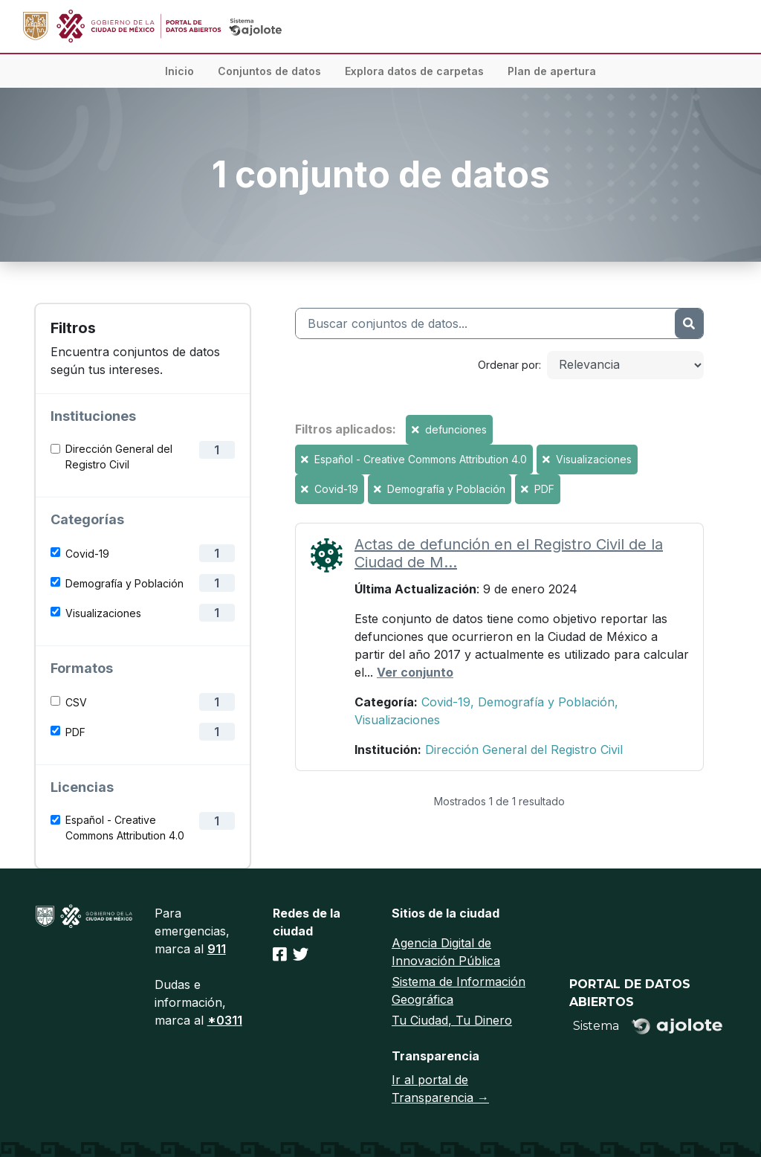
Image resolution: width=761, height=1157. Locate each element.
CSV (76, 702)
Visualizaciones (103, 613)
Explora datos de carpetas (414, 71)
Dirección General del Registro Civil (118, 456)
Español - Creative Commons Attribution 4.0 (124, 827)
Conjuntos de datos (269, 71)
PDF (75, 732)
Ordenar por (508, 364)
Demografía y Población (124, 583)
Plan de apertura (552, 71)
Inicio (179, 71)
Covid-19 (87, 553)
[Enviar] (689, 323)
